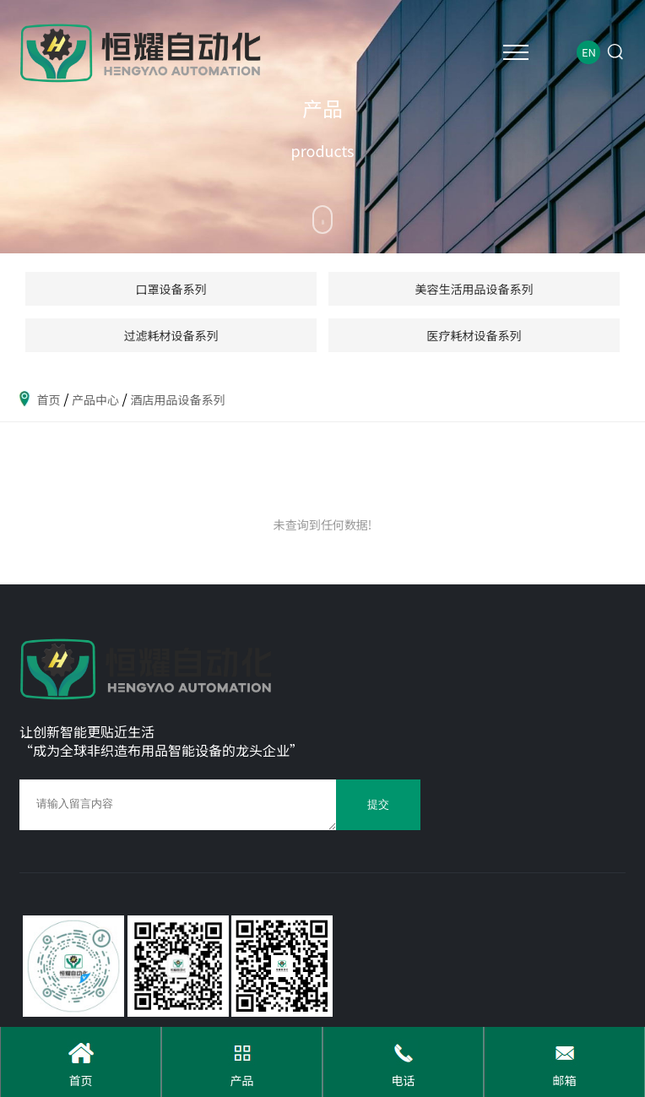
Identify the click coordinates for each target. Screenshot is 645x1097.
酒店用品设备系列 (177, 399)
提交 (378, 805)
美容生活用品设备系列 (474, 288)
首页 (49, 399)
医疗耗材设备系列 (474, 335)
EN (589, 52)
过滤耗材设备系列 (171, 335)
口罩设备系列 (171, 288)
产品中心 (95, 399)
